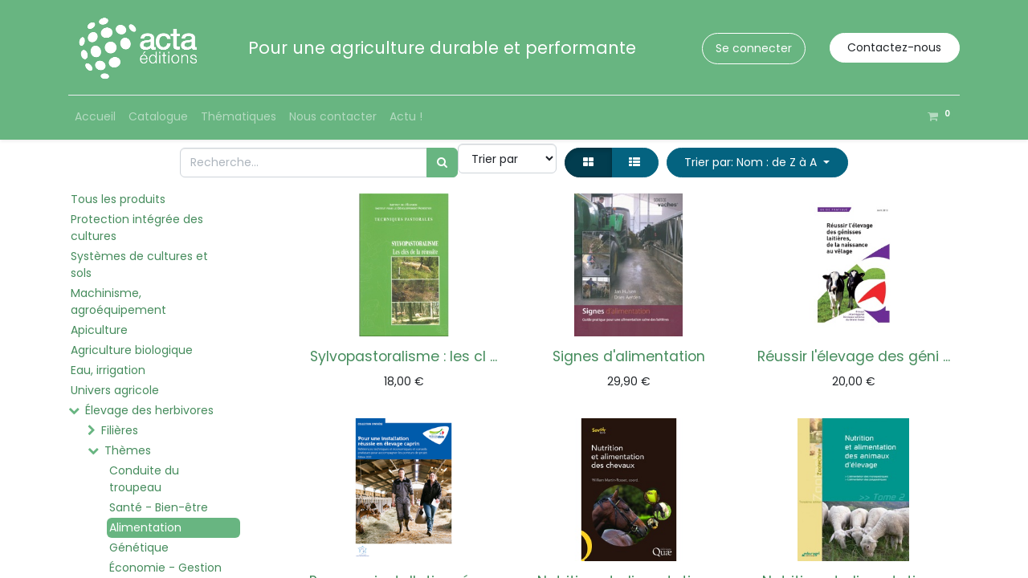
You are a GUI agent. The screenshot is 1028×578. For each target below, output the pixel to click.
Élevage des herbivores (149, 410)
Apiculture (99, 330)
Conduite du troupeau (144, 478)
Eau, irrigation (108, 370)
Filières (119, 430)
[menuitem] (95, 117)
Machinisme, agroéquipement (118, 301)
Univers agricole (115, 390)
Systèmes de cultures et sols (139, 264)
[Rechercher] (442, 162)
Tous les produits (118, 199)
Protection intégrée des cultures (137, 227)
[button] (757, 162)
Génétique (139, 547)
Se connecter (754, 48)
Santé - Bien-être (158, 507)
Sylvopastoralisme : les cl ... (403, 356)
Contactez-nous (894, 47)
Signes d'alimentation (629, 356)
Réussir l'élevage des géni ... (853, 356)
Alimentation (145, 527)
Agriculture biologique (132, 350)
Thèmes (127, 450)
